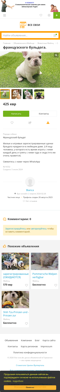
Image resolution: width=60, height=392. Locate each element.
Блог (37, 340)
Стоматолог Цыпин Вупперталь (30, 365)
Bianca (30, 190)
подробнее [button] (18, 381)
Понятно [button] (30, 387)
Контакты (44, 113)
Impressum (46, 346)
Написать (16, 113)
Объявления (11, 340)
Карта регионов (29, 346)
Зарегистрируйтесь (15, 228)
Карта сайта (49, 340)
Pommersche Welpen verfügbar (44, 275)
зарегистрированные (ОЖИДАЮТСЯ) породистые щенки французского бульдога (16, 275)
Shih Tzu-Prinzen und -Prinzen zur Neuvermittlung (16, 313)
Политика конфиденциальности (30, 352)
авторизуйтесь (39, 228)
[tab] (17, 219)
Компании (26, 340)
